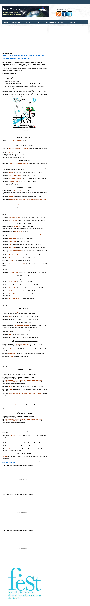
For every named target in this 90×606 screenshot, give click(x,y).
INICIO (6, 22)
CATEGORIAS (28, 22)
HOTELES (39, 22)
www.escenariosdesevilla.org (9, 462)
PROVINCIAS (16, 22)
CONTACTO (71, 22)
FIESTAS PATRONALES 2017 (55, 22)
